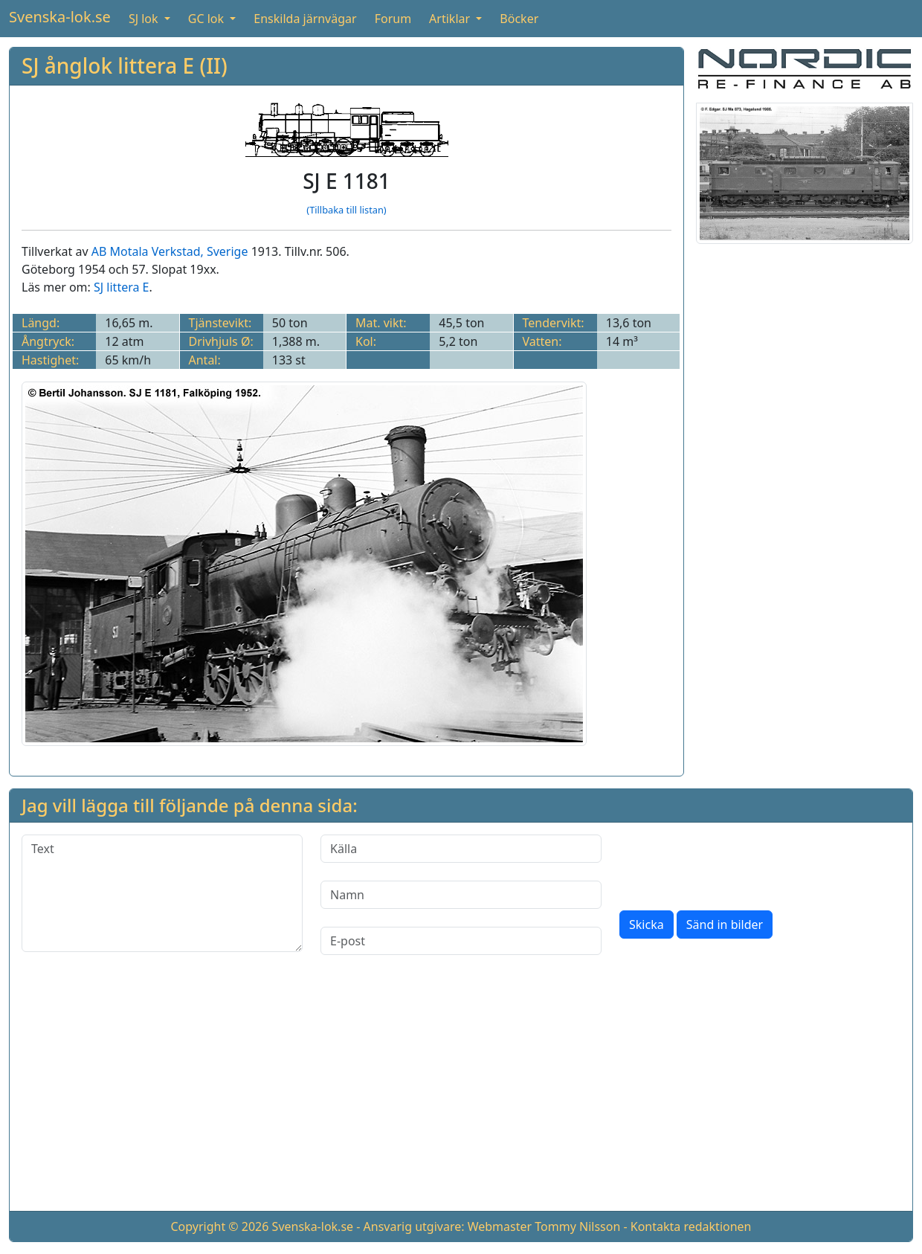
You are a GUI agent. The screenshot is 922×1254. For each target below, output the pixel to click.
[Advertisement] (461, 1095)
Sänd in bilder (724, 924)
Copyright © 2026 (219, 1226)
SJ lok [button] (145, 18)
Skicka (646, 924)
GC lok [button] (207, 18)
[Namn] (461, 895)
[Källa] (461, 849)
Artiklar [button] (451, 18)
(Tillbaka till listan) (346, 209)
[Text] (162, 893)
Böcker (519, 18)
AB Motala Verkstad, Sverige (169, 251)
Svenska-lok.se (60, 17)
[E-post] (461, 941)
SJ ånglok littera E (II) (125, 65)
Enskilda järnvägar (305, 18)
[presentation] (732, 864)
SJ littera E (121, 287)
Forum (393, 18)
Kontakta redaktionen (691, 1226)
